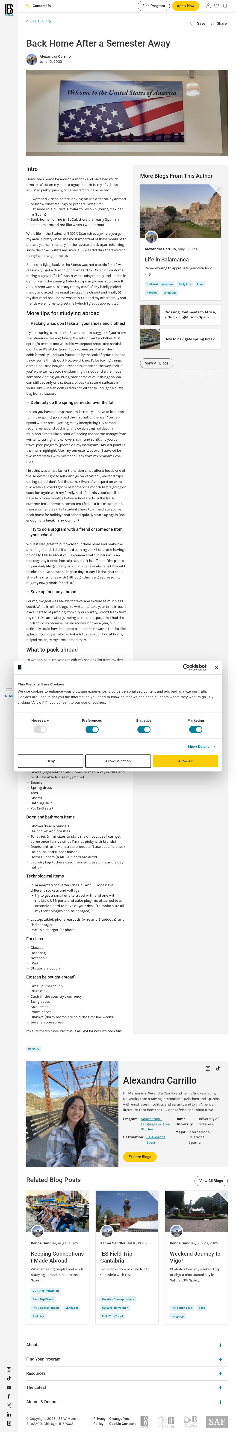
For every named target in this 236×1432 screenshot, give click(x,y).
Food (200, 284)
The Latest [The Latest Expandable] (124, 1387)
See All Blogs (38, 21)
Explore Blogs (140, 1157)
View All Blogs (156, 363)
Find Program (153, 6)
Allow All (185, 761)
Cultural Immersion (160, 284)
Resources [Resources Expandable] (124, 1373)
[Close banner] (216, 667)
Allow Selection (118, 761)
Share (219, 23)
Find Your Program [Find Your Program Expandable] (124, 1359)
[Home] (9, 10)
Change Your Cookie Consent (122, 1421)
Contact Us (38, 6)
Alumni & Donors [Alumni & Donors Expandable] (124, 1401)
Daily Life (185, 284)
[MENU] (9, 692)
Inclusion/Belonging (46, 1307)
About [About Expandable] (124, 1344)
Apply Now (186, 6)
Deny (50, 761)
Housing (152, 292)
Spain (151, 1142)
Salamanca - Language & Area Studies (155, 1124)
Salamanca (155, 1137)
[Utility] (208, 5)
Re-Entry (33, 1048)
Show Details (198, 746)
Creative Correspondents (118, 1299)
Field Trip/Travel (43, 1299)
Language (170, 292)
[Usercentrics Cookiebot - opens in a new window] (186, 667)
